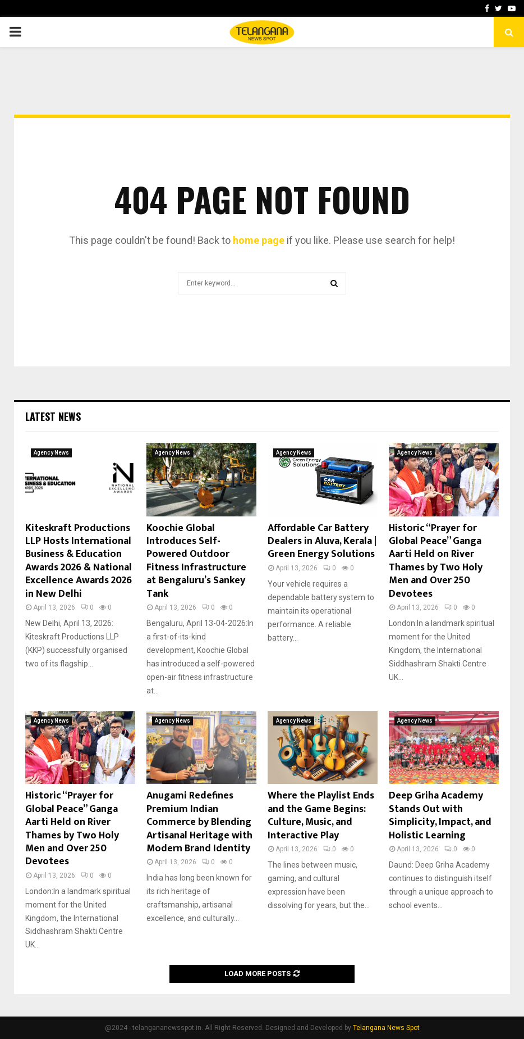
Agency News (51, 453)
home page (258, 240)
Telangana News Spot (386, 1028)
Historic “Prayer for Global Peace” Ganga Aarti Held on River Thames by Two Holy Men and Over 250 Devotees (435, 561)
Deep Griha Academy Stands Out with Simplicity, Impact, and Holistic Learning (440, 815)
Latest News (53, 416)
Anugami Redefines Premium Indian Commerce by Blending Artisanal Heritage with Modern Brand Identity (199, 822)
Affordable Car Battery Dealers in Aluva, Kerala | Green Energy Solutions (322, 541)
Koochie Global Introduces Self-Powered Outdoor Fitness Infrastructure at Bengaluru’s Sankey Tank (196, 561)
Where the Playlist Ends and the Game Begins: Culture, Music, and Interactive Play (321, 815)
